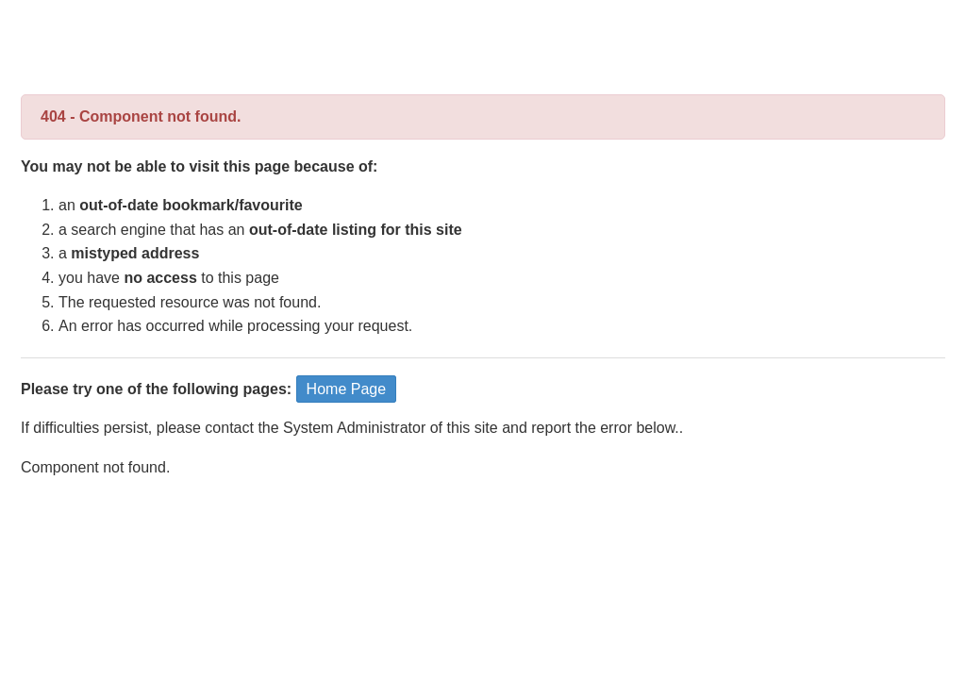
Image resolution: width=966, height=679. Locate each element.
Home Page (347, 389)
